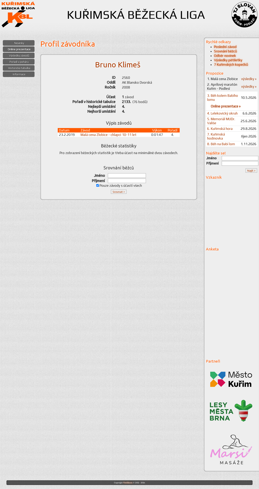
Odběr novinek (225, 56)
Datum (64, 130)
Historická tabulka (19, 68)
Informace (19, 74)
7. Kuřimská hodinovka (216, 136)
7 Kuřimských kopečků (231, 65)
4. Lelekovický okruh (222, 113)
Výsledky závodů (19, 55)
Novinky (19, 43)
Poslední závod (225, 47)
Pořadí (172, 130)
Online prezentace (19, 49)
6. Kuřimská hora (220, 129)
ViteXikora (127, 482)
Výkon (157, 130)
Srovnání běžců (225, 51)
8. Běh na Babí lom (221, 144)
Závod (85, 130)
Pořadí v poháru (19, 61)
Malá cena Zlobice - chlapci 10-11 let (108, 135)
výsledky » (248, 79)
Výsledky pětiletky (228, 60)
